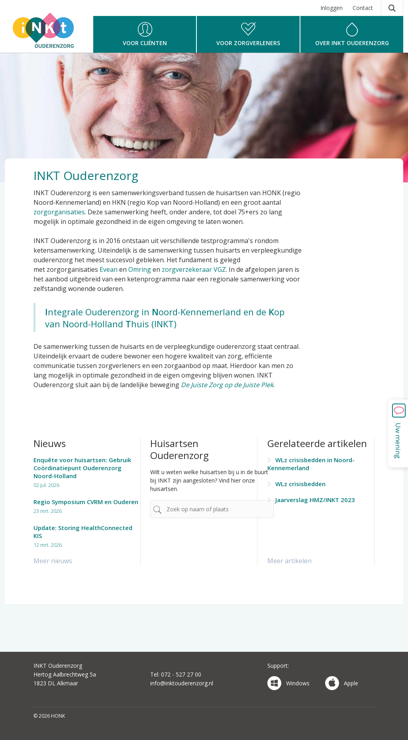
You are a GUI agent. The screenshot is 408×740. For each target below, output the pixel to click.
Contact (363, 8)
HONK (48, 35)
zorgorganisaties (59, 212)
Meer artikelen (289, 560)
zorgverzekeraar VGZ (194, 269)
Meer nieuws (52, 560)
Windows (288, 683)
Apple (341, 683)
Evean (109, 269)
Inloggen (331, 8)
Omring (139, 269)
